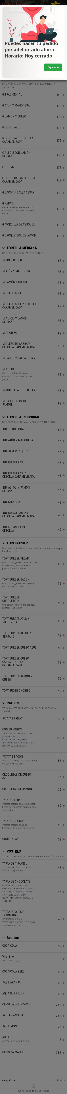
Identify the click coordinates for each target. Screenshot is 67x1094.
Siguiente (53, 67)
